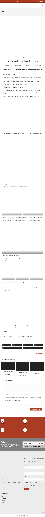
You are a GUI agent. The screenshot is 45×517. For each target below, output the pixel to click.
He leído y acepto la (31, 446)
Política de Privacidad (36, 446)
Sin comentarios (38, 65)
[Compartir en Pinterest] (28, 345)
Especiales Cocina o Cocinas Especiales (37, 373)
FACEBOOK (2, 423)
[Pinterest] (25, 421)
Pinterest (25, 423)
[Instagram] (2, 430)
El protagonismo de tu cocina (8, 372)
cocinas (30, 65)
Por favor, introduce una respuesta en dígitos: (11, 400)
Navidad (23, 336)
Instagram (3, 432)
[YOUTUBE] (25, 430)
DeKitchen (7, 65)
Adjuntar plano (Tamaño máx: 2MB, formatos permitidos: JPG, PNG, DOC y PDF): (32, 484)
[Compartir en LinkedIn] (38, 345)
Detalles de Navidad (18, 336)
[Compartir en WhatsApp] (33, 348)
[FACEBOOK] (2, 421)
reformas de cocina (29, 336)
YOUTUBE (25, 432)
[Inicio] (2, 13)
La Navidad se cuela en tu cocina (14, 13)
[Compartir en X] (6, 345)
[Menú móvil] (42, 5)
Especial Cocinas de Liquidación (22, 373)
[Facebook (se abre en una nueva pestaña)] (38, 1)
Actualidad (25, 65)
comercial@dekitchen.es (18, 1)
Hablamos (5, 331)
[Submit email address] (41, 443)
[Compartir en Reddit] (12, 348)
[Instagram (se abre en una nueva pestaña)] (41, 1)
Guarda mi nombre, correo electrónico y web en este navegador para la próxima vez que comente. (23, 397)
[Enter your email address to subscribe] (33, 443)
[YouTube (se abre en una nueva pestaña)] (42, 1)
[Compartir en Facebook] (17, 345)
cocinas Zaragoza (10, 336)
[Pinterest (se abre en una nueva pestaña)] (40, 1)
